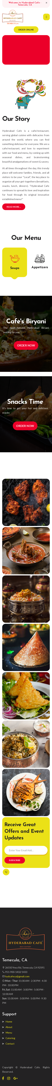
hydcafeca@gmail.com (17, 976)
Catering (10, 1038)
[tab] (14, 262)
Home (9, 1021)
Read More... (14, 207)
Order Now (26, 345)
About (9, 1027)
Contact (10, 1043)
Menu (9, 1032)
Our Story (16, 119)
